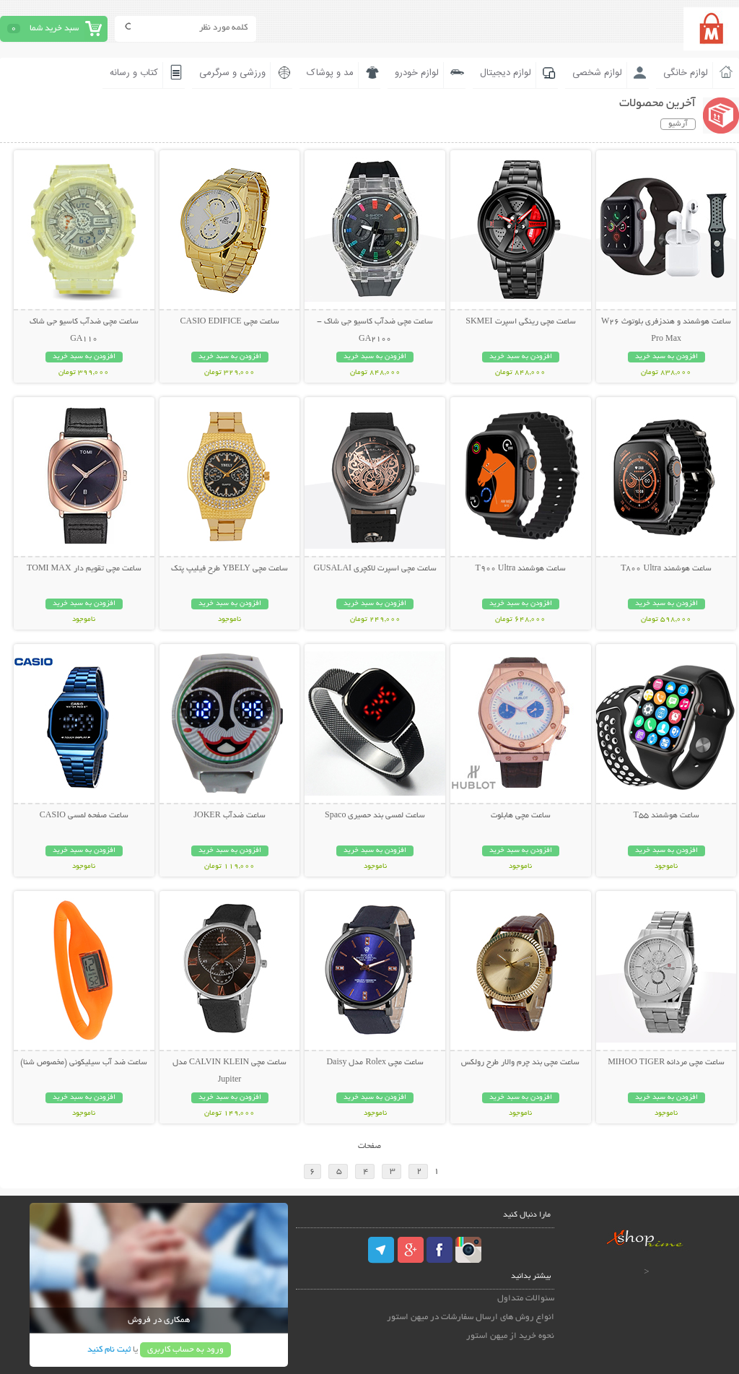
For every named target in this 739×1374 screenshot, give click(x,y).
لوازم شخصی (597, 73)
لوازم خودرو (417, 73)
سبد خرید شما (54, 28)
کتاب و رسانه (134, 73)
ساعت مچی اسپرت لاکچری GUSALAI (375, 569)
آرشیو (678, 124)
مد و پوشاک (330, 73)
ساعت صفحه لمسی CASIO (84, 816)
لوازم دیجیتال (505, 73)
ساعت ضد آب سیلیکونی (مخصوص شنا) (83, 1062)
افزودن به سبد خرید (666, 357)
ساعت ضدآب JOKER (229, 816)
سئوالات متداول (525, 1298)
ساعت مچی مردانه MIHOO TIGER (666, 1062)
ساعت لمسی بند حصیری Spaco (375, 816)
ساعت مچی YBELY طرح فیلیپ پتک (229, 569)
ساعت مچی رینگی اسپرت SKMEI (520, 322)
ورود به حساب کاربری (185, 1350)
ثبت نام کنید (109, 1350)
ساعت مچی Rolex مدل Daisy (375, 1062)
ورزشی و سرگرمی (232, 73)
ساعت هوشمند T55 (666, 816)
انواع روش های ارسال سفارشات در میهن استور (470, 1317)
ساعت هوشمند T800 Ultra (666, 569)
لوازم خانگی (685, 73)
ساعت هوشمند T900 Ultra (520, 569)
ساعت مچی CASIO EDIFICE (229, 322)
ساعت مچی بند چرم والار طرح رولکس (520, 1062)
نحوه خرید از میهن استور (510, 1336)
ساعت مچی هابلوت (521, 816)
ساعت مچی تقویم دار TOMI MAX (84, 569)
